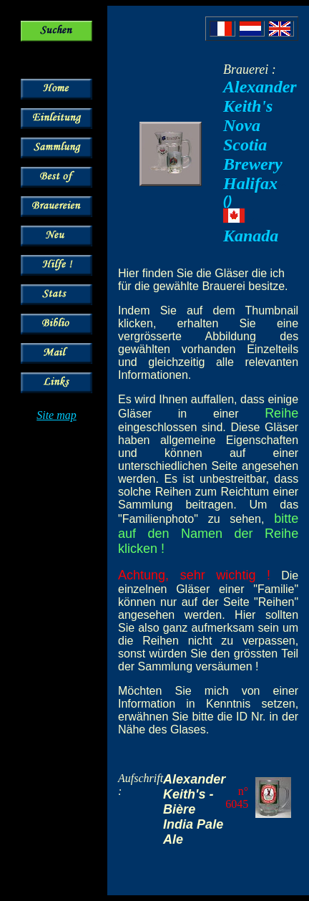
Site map (56, 415)
